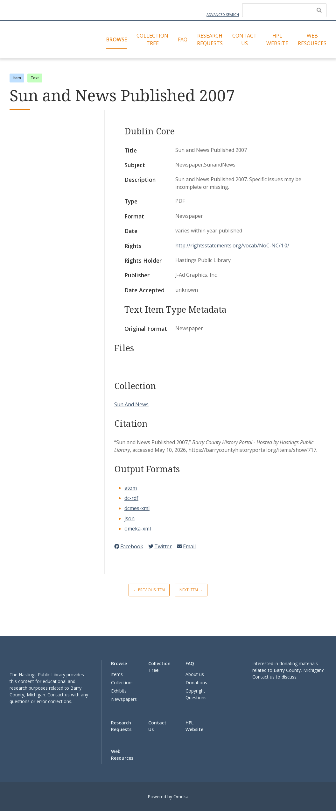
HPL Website (277, 39)
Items (117, 674)
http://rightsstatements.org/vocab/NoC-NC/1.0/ (232, 245)
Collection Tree (152, 39)
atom (130, 487)
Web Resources (312, 39)
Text (35, 78)
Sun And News (131, 404)
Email (186, 546)
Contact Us (244, 39)
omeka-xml (137, 528)
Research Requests (210, 39)
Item (17, 78)
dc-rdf (131, 498)
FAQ (182, 39)
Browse (116, 39)
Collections (122, 682)
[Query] (284, 10)
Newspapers (124, 699)
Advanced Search (222, 14)
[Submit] (319, 10)
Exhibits (119, 691)
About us (195, 674)
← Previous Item (149, 590)
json (129, 518)
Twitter (160, 546)
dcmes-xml (137, 508)
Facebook (128, 546)
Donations (196, 682)
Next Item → (191, 590)
